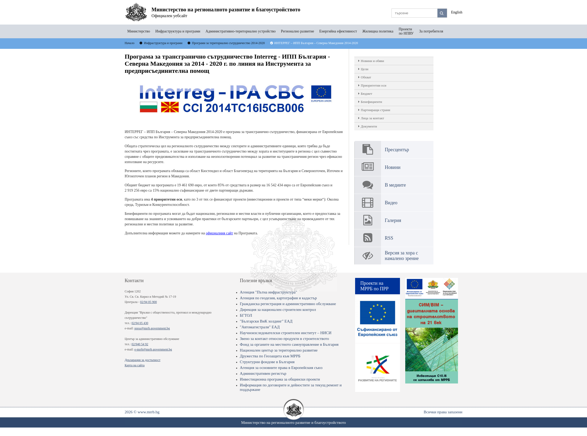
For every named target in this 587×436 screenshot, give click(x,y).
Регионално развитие (297, 31)
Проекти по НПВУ (406, 31)
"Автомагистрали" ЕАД (260, 327)
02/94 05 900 (148, 302)
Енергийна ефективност (338, 31)
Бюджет (366, 94)
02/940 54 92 (139, 344)
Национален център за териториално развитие (279, 350)
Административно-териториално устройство (241, 31)
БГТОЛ (246, 315)
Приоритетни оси (373, 85)
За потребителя (431, 31)
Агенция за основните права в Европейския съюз (281, 368)
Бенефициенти (371, 102)
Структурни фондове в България (267, 362)
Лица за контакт (372, 118)
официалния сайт (219, 233)
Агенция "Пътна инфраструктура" (268, 292)
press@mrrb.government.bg (152, 328)
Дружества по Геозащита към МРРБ (270, 356)
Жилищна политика (377, 31)
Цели (365, 69)
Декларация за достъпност (142, 360)
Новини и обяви (372, 61)
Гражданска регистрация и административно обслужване (288, 304)
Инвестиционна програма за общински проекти (280, 379)
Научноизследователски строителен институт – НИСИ (285, 333)
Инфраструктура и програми (177, 31)
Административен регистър (263, 373)
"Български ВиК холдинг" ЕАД (266, 321)
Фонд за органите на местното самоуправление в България (289, 344)
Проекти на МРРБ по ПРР (374, 286)
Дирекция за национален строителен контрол (278, 309)
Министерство (138, 31)
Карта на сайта (135, 365)
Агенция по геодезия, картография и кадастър (278, 298)
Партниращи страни (375, 110)
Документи (369, 126)
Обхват (366, 77)
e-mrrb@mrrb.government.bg (153, 349)
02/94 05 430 (139, 323)
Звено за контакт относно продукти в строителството (284, 339)
